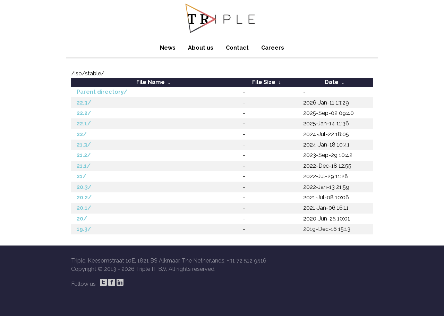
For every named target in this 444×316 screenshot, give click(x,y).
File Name (150, 82)
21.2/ (84, 155)
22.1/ (84, 123)
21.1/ (84, 166)
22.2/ (84, 113)
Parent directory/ (102, 92)
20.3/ (84, 187)
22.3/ (84, 102)
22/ (82, 134)
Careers (272, 47)
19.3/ (84, 229)
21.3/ (84, 144)
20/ (82, 218)
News (168, 47)
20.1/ (84, 208)
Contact (237, 47)
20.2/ (84, 197)
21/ (81, 176)
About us (200, 47)
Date (332, 82)
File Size (263, 82)
